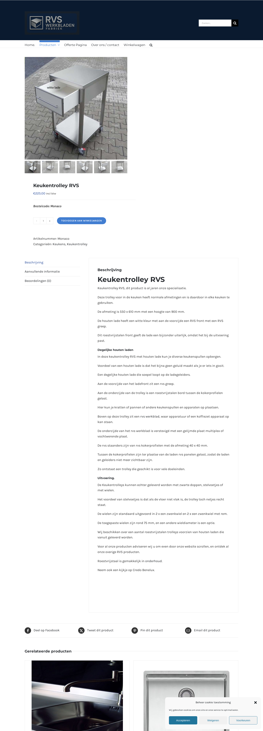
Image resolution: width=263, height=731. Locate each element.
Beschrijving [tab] (34, 262)
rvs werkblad (149, 416)
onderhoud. (153, 561)
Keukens (59, 244)
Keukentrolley (77, 244)
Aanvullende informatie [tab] (42, 271)
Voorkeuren (243, 720)
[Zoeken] (234, 23)
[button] (255, 702)
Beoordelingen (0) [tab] (38, 281)
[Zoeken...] (215, 23)
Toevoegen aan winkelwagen (81, 220)
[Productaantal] (43, 220)
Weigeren (213, 720)
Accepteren (183, 720)
